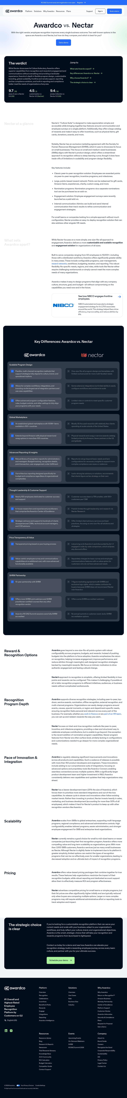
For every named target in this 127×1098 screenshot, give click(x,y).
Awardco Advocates (105, 1014)
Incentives (42, 1002)
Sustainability (102, 1054)
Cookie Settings (40, 1085)
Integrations (43, 1014)
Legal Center (102, 1063)
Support (89, 11)
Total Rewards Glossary (47, 1051)
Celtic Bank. (35, 1088)
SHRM (70, 1044)
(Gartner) (40, 96)
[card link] (87, 305)
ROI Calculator (44, 1060)
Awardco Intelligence (46, 1020)
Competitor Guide (45, 1066)
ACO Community (45, 1057)
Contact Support (45, 1069)
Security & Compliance (106, 1017)
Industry (71, 1005)
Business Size (73, 1002)
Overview (42, 992)
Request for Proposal (105, 1024)
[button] (29, 11)
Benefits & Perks (45, 1005)
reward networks (59, 263)
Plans (68, 11)
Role (70, 999)
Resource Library (45, 1038)
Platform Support (104, 1008)
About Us (101, 1038)
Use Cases (72, 995)
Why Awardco (48, 11)
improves (55, 32)
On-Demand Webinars (76, 1041)
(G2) (12, 96)
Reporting (42, 1017)
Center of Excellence (105, 1005)
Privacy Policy (102, 1060)
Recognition (43, 995)
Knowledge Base (45, 1054)
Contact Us (102, 1066)
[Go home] (14, 11)
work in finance (91, 714)
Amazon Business (104, 999)
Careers (100, 1044)
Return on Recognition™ (106, 995)
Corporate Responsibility (106, 1051)
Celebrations (43, 999)
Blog (40, 1041)
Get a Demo (102, 1027)
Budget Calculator (45, 1063)
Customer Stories (104, 1011)
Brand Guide (102, 1041)
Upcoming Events (74, 1038)
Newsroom (43, 1047)
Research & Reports (46, 1044)
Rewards (42, 1008)
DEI (99, 1057)
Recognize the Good (105, 1047)
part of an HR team (112, 714)
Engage (41, 1011)
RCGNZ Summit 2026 (76, 1047)
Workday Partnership (105, 1002)
